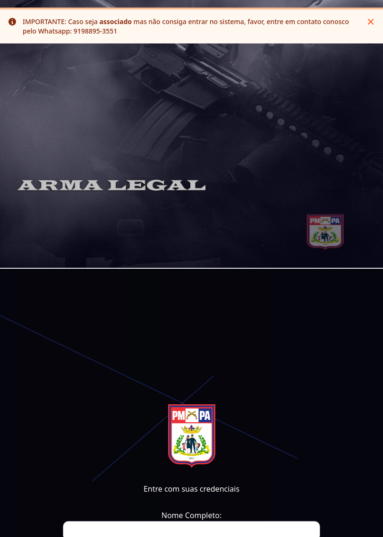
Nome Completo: (191, 515)
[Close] (370, 21)
